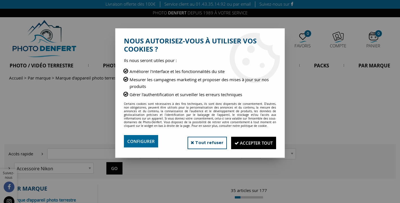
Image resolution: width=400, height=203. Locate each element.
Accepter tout (250, 141)
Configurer (141, 141)
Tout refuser (199, 141)
